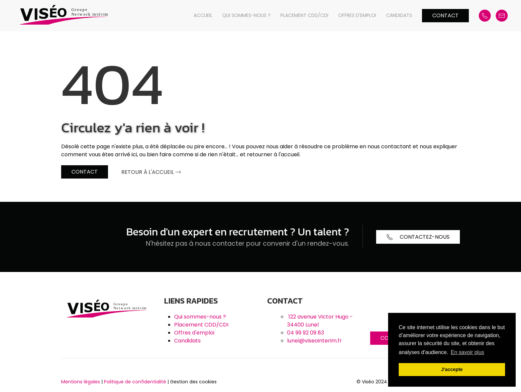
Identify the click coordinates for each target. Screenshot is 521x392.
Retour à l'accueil (147, 172)
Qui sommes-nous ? (246, 15)
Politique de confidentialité (135, 381)
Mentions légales (80, 381)
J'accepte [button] (452, 369)
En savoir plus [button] (467, 352)
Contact (445, 15)
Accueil (203, 15)
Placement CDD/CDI (304, 15)
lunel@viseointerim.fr (314, 340)
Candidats (399, 15)
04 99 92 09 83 (305, 332)
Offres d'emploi (357, 15)
